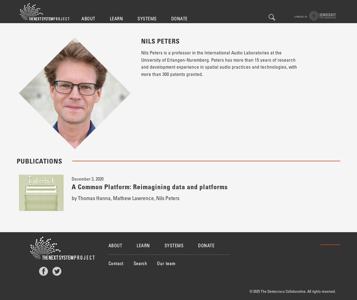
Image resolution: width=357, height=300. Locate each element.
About (88, 18)
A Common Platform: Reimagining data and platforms (150, 187)
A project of (315, 16)
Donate (179, 18)
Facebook (43, 271)
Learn (116, 18)
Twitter (56, 271)
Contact (116, 263)
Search (272, 17)
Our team (166, 263)
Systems (147, 18)
